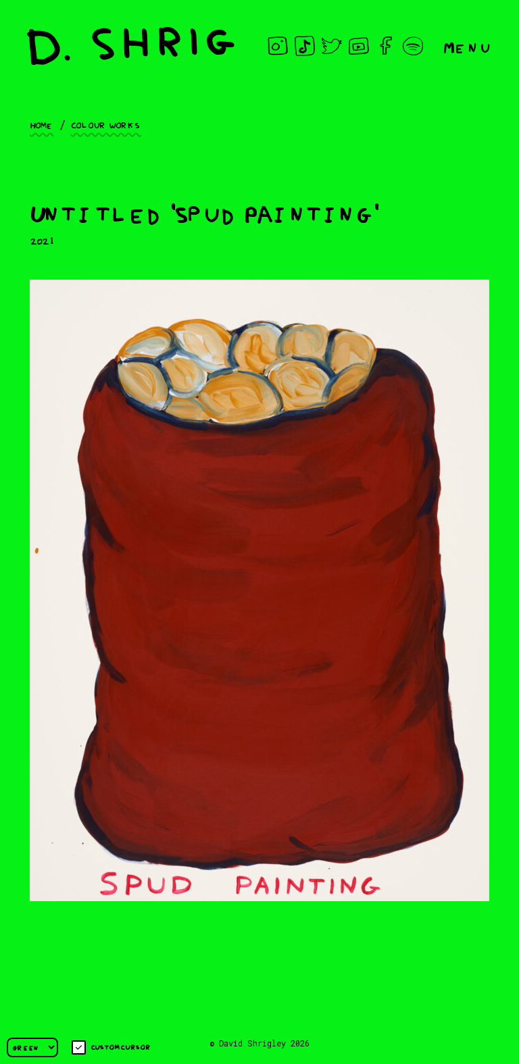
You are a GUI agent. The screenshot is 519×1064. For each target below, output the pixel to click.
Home (41, 124)
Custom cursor (111, 1047)
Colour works (106, 124)
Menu (467, 46)
